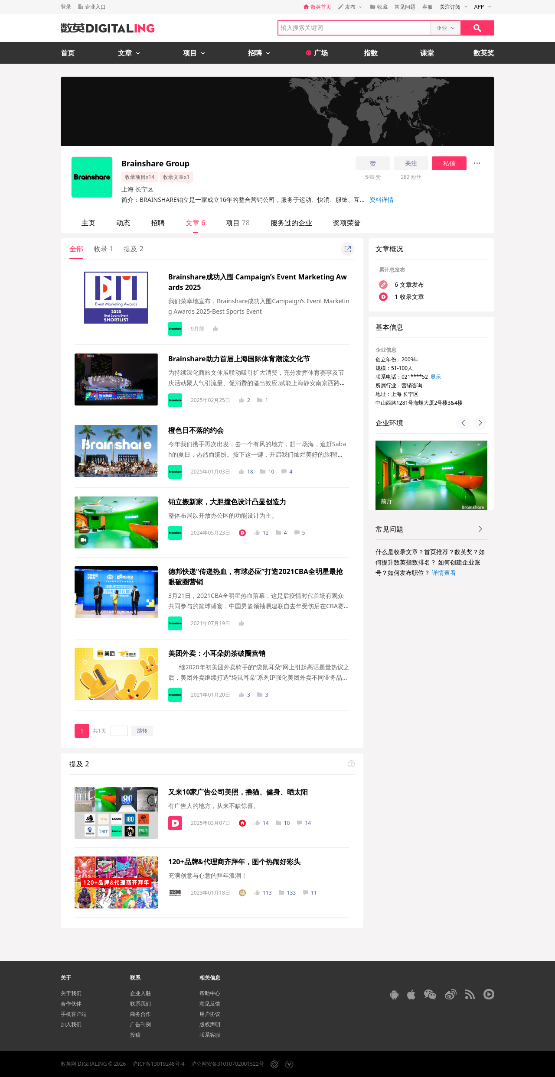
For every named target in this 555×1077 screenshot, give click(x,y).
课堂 (427, 53)
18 (246, 471)
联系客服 (209, 1034)
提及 (133, 248)
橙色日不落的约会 (196, 430)
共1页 (99, 730)
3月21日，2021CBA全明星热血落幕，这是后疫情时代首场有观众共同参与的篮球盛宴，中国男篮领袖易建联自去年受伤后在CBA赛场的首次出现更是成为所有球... (256, 605)
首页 (68, 53)
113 (263, 892)
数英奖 (483, 53)
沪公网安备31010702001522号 (227, 1063)
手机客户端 (74, 1014)
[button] (463, 423)
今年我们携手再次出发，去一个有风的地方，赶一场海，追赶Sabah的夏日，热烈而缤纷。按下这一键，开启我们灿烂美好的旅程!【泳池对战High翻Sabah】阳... (257, 454)
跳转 (142, 730)
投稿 (135, 1034)
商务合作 (140, 1014)
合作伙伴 (71, 1003)
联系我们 (140, 1003)
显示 (436, 376)
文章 (195, 222)
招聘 (158, 222)
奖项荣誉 (347, 222)
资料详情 (381, 199)
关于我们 (71, 993)
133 (287, 892)
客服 (427, 6)
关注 (411, 163)
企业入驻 (140, 993)
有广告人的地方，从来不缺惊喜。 (213, 805)
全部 (76, 248)
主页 (88, 222)
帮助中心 (209, 993)
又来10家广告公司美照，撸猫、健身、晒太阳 (238, 792)
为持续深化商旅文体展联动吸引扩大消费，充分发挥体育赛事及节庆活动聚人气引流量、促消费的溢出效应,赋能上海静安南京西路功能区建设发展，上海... (257, 382)
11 (310, 892)
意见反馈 (209, 1003)
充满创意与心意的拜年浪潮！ (207, 875)
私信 (449, 163)
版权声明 (209, 1024)
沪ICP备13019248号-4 (158, 1063)
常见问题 (405, 6)
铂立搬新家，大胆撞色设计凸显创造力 (227, 501)
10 (267, 471)
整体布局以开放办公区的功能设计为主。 (223, 515)
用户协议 (209, 1014)
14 (262, 823)
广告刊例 (140, 1024)
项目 (237, 222)
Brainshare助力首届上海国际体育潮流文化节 (239, 358)
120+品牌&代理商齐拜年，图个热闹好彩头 (234, 861)
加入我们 (71, 1024)
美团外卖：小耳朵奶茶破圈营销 (216, 653)
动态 (123, 222)
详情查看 (444, 572)
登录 (66, 6)
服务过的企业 (291, 222)
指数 (371, 53)
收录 (103, 248)
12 (262, 532)
